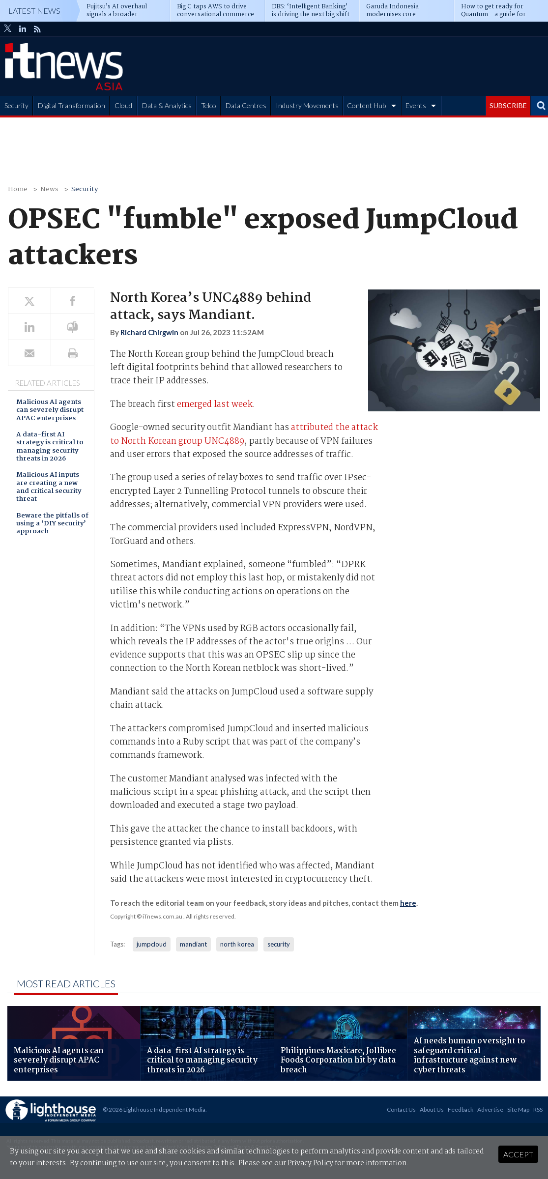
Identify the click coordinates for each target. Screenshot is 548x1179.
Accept (518, 1154)
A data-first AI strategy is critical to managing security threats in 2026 (50, 447)
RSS (538, 1109)
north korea (237, 944)
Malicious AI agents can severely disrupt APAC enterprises (50, 411)
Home (18, 189)
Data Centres (246, 105)
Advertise (490, 1109)
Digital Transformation (71, 105)
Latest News (34, 10)
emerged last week (215, 405)
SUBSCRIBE (508, 105)
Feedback (460, 1109)
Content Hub (366, 105)
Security (16, 105)
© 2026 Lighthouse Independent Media (154, 1109)
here (408, 902)
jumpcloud (152, 944)
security (278, 944)
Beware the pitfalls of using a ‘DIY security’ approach (52, 524)
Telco (208, 105)
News (49, 189)
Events (415, 105)
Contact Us (401, 1109)
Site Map (518, 1109)
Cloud (123, 105)
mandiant (193, 944)
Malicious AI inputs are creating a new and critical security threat (48, 487)
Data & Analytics (167, 105)
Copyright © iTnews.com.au (146, 916)
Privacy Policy (310, 1163)
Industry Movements (307, 105)
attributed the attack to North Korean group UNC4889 (244, 434)
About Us (432, 1109)
